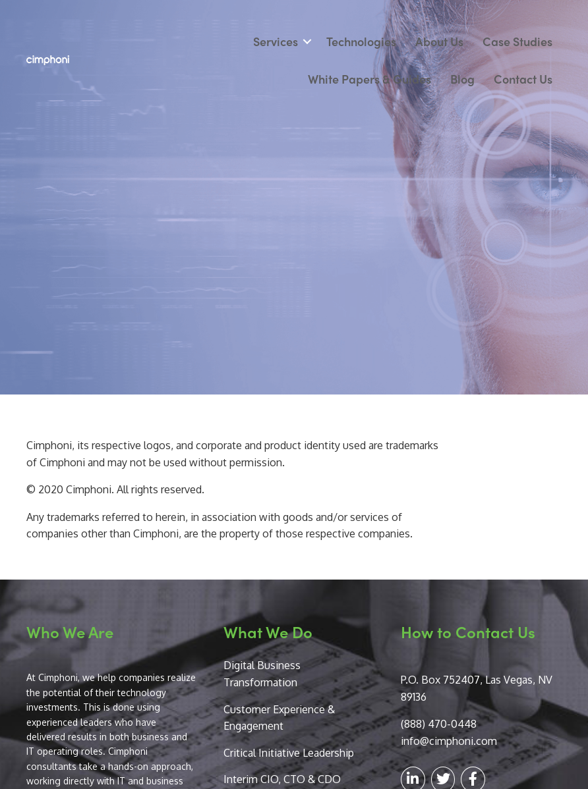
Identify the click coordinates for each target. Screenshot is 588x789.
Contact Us (523, 78)
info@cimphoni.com (449, 741)
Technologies (361, 41)
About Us (439, 41)
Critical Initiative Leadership (288, 752)
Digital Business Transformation (262, 674)
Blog (462, 78)
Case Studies (517, 41)
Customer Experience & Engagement (279, 718)
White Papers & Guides (369, 78)
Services (275, 41)
